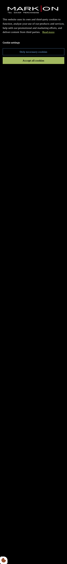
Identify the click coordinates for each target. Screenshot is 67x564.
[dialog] (33, 282)
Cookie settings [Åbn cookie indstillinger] (11, 42)
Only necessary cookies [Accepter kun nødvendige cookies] (33, 51)
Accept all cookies (33, 60)
